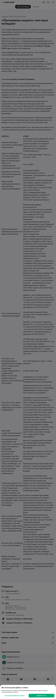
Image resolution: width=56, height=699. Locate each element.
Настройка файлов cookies (14, 696)
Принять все (41, 696)
